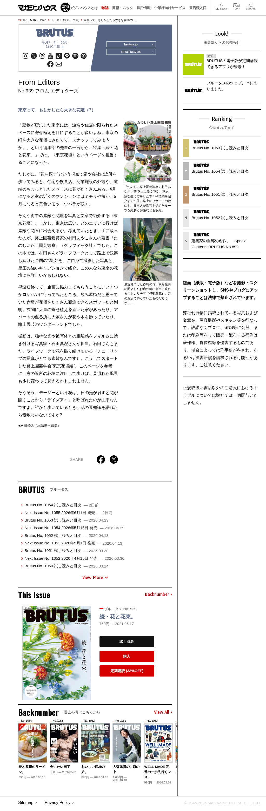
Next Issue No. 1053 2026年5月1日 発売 (73, 545)
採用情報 (143, 8)
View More (95, 579)
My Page (221, 4)
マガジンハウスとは (82, 8)
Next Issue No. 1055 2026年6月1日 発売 (68, 514)
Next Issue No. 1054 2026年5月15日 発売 (74, 529)
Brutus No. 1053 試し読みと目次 (66, 522)
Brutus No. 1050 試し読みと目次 (66, 567)
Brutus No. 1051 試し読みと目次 (66, 552)
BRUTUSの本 (136, 54)
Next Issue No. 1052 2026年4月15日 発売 (74, 560)
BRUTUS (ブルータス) (65, 20)
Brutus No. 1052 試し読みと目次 (66, 537)
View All (163, 714)
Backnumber (158, 596)
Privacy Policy (58, 804)
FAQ (237, 4)
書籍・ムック (122, 8)
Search (251, 4)
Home (42, 20)
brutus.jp (138, 45)
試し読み (126, 643)
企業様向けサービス (169, 8)
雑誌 (104, 8)
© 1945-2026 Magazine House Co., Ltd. (219, 804)
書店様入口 (198, 8)
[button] (167, 751)
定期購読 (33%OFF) (126, 673)
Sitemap (26, 804)
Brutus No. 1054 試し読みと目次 (61, 506)
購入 (126, 658)
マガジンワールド (44, 7)
